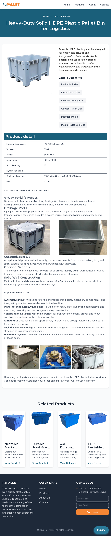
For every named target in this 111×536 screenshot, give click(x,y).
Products (79, 4)
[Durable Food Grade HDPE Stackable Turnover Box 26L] (41, 418)
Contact (104, 4)
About (92, 4)
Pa (11, 4)
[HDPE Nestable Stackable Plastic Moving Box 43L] (97, 418)
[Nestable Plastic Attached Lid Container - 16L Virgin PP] (13, 422)
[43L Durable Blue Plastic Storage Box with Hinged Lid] (69, 420)
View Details (13, 463)
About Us (44, 497)
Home (66, 4)
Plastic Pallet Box (63, 16)
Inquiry (101, 529)
